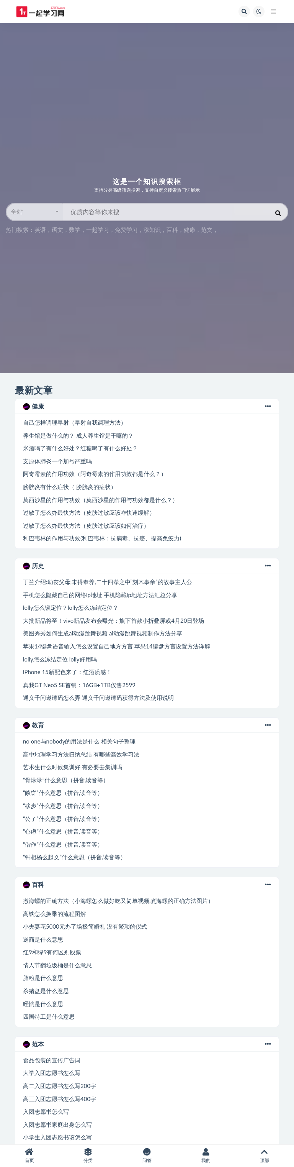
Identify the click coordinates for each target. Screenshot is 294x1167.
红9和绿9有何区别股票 (52, 952)
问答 (147, 1155)
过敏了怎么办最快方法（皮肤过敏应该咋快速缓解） (89, 512)
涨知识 (152, 229)
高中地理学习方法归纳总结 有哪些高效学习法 (81, 754)
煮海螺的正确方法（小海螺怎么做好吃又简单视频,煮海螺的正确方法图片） (118, 900)
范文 (206, 229)
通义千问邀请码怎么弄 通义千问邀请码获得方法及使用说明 (98, 697)
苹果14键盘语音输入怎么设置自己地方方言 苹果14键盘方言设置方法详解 (116, 646)
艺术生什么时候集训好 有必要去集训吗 (72, 766)
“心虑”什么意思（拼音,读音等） (63, 831)
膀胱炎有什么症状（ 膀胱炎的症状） (69, 486)
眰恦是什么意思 (43, 1003)
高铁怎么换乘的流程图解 (54, 913)
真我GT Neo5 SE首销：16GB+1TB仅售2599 (79, 684)
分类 (88, 1155)
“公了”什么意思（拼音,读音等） (63, 818)
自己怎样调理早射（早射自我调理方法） (74, 422)
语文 (57, 229)
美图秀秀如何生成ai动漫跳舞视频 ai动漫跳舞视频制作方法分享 (102, 633)
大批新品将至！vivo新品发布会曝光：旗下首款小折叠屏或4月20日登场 (113, 620)
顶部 (264, 1155)
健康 (189, 229)
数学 (74, 229)
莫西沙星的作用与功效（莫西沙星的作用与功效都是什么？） (100, 499)
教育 (147, 725)
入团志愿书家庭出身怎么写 (57, 1124)
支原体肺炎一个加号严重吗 (57, 461)
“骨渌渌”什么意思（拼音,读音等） (66, 779)
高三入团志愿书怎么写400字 (59, 1098)
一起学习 (97, 229)
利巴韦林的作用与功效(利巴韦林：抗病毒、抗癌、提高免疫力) (102, 538)
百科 (172, 229)
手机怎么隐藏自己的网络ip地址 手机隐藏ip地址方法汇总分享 (100, 594)
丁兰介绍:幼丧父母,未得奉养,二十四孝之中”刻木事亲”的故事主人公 (107, 581)
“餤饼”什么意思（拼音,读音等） (63, 792)
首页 (29, 1155)
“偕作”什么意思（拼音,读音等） (63, 844)
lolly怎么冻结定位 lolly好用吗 (60, 659)
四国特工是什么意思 (49, 1016)
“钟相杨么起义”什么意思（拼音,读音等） (74, 857)
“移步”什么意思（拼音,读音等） (63, 805)
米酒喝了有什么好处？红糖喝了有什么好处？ (80, 448)
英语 (40, 229)
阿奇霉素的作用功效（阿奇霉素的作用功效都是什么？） (95, 473)
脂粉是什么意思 (43, 977)
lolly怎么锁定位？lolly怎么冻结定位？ (70, 607)
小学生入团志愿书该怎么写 (57, 1137)
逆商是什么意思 (43, 939)
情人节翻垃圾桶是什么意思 (57, 965)
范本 (147, 1044)
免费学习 (126, 229)
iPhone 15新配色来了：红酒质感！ (67, 671)
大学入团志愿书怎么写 (51, 1072)
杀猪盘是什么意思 (46, 990)
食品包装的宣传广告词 (51, 1060)
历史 (147, 565)
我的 (205, 1155)
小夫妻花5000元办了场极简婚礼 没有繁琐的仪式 (85, 926)
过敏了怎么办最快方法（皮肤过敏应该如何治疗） (86, 525)
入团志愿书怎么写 (46, 1111)
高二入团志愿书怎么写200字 (59, 1085)
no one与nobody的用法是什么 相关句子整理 (79, 741)
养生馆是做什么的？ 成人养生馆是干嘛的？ (78, 435)
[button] (35, 212)
